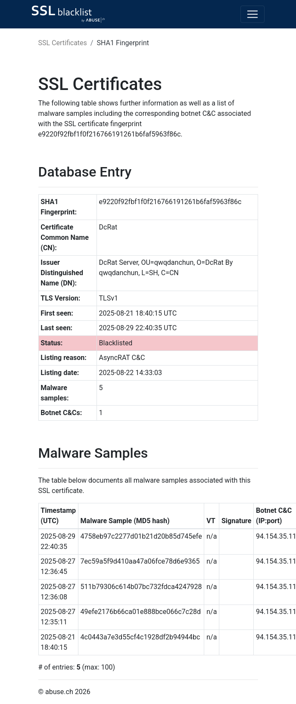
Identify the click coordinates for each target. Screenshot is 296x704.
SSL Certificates (62, 43)
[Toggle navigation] (252, 14)
